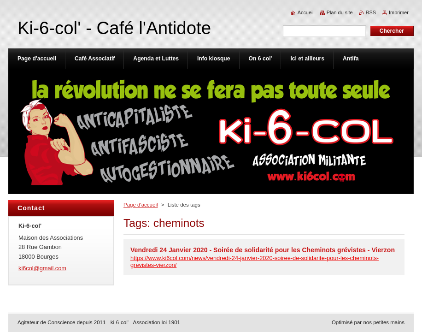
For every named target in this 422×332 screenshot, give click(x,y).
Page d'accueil (140, 205)
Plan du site (340, 12)
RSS (371, 12)
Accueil (306, 12)
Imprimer (399, 12)
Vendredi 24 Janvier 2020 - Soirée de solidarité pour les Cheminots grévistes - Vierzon (262, 250)
